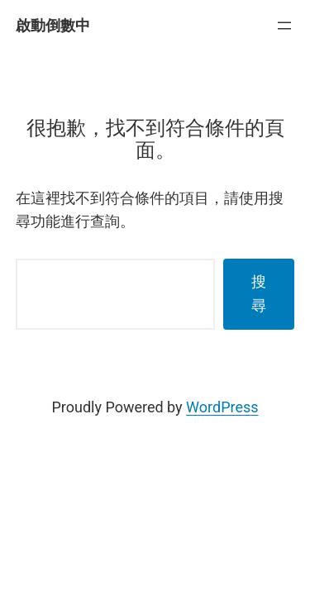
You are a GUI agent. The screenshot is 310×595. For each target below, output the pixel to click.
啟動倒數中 (53, 25)
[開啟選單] (284, 26)
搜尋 (258, 293)
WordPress (222, 407)
